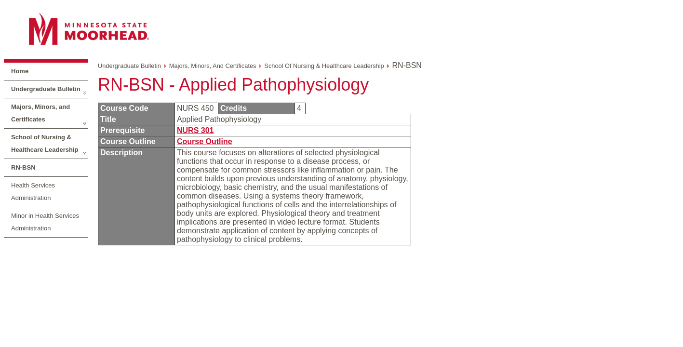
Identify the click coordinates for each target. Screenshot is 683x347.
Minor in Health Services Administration (45, 222)
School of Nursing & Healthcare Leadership (44, 143)
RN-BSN (23, 167)
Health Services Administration (33, 191)
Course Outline (204, 141)
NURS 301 (195, 130)
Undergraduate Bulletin (45, 89)
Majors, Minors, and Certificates (40, 113)
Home (19, 71)
